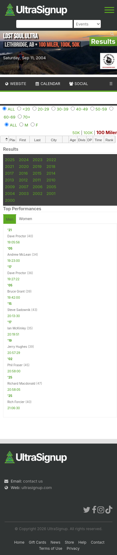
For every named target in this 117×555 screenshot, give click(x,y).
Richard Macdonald (21, 383)
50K (76, 132)
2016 (23, 173)
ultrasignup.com (36, 487)
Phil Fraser (15, 365)
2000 (10, 200)
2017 (9, 173)
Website (15, 83)
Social (78, 83)
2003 (23, 193)
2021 (9, 166)
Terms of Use (50, 548)
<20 (26, 109)
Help (82, 542)
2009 (10, 186)
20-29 (43, 109)
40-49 (82, 109)
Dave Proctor (16, 236)
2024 (23, 159)
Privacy (73, 548)
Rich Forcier (16, 402)
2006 (37, 186)
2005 (51, 186)
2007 (23, 186)
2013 (9, 179)
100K (88, 132)
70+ (26, 116)
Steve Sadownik (18, 310)
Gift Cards (37, 542)
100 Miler (106, 132)
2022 (51, 159)
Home (19, 542)
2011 (36, 179)
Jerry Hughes (17, 346)
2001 (50, 193)
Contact (97, 542)
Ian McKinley (16, 328)
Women (25, 218)
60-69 (9, 116)
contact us (33, 481)
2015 (36, 173)
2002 (37, 193)
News (55, 542)
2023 (37, 159)
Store (69, 542)
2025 (10, 159)
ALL (11, 109)
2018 (50, 166)
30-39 (62, 109)
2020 (23, 166)
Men (9, 219)
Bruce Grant (16, 291)
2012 (23, 179)
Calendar (47, 83)
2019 (36, 166)
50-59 (101, 109)
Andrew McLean (19, 254)
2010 (50, 179)
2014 (50, 173)
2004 (10, 193)
